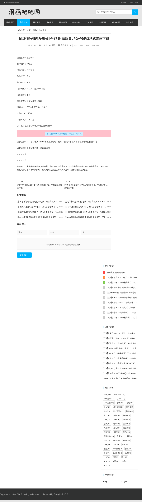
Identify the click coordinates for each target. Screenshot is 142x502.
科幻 (116, 417)
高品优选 (23, 22)
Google (124, 483)
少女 (75, 46)
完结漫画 (109, 400)
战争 (116, 442)
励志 (126, 434)
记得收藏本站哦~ (12, 2)
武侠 (107, 446)
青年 (116, 425)
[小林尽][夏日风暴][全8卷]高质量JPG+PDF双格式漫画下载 (91, 212)
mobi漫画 (117, 450)
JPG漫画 (49, 22)
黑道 (107, 467)
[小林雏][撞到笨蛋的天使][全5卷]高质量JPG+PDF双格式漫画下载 (46, 217)
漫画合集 (117, 455)
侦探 (129, 438)
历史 (126, 442)
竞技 (126, 425)
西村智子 (95, 46)
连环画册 (103, 22)
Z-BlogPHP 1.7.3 (61, 496)
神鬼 (107, 430)
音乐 (124, 463)
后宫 (116, 446)
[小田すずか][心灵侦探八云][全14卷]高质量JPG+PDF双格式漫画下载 (48, 201)
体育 (116, 434)
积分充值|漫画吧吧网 (116, 274)
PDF (28, 107)
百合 (107, 455)
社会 (107, 459)
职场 (126, 421)
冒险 (129, 405)
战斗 (125, 446)
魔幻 (116, 421)
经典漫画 (119, 396)
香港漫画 (63, 22)
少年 (121, 400)
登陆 (131, 2)
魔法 (126, 430)
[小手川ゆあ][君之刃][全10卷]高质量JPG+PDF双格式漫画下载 (93, 201)
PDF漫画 (36, 22)
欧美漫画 (89, 22)
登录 (52, 244)
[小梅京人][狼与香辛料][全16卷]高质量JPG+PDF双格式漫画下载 (46, 207)
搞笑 (129, 413)
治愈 (107, 450)
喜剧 (107, 442)
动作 (107, 421)
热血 (107, 413)
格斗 (126, 417)
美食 (107, 463)
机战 (128, 455)
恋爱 (29, 58)
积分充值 (129, 22)
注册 (136, 2)
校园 (87, 46)
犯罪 (115, 463)
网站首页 (10, 22)
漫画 (19, 58)
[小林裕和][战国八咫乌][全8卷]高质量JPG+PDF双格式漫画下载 (93, 207)
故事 (19, 101)
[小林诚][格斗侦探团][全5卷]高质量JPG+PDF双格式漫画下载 (92, 217)
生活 (116, 430)
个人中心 (10, 29)
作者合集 (76, 22)
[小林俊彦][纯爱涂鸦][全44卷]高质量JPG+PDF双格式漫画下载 (45, 212)
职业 (124, 459)
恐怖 (107, 434)
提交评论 (23, 257)
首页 (29, 30)
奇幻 (107, 417)
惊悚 (115, 459)
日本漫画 (109, 405)
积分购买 (116, 22)
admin (33, 45)
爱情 (81, 46)
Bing (105, 483)
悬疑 (107, 425)
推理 (128, 450)
